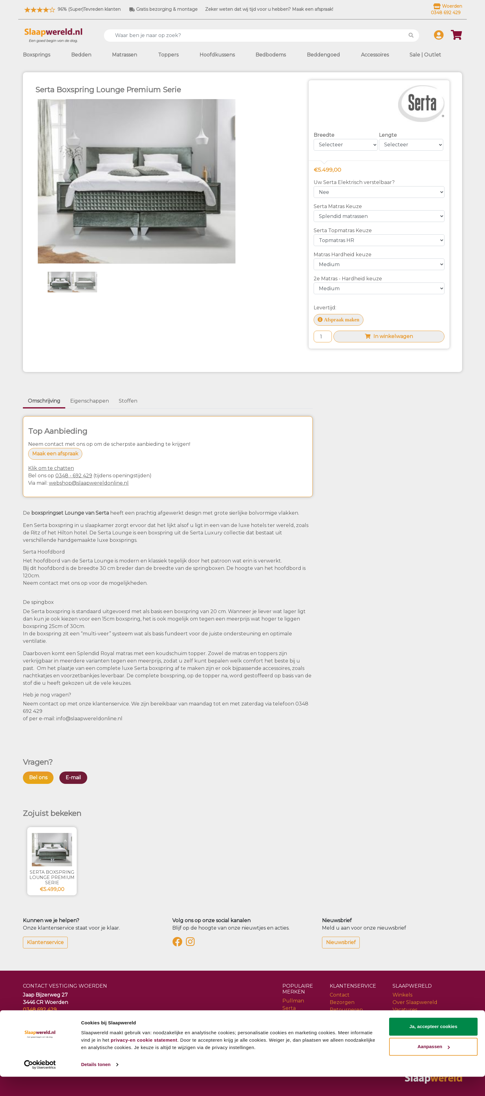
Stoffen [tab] (128, 401)
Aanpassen (434, 1066)
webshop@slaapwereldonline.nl (89, 483)
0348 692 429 (40, 1010)
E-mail (73, 777)
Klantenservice (45, 942)
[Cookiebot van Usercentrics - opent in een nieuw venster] (40, 1084)
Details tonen (95, 1083)
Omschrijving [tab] (44, 401)
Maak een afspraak (55, 454)
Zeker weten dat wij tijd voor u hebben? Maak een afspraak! (269, 9)
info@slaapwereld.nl (48, 1017)
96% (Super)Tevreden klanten (72, 9)
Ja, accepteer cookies (433, 1045)
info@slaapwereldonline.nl (89, 719)
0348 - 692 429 (73, 476)
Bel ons (38, 777)
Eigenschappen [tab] (89, 401)
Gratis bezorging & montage (163, 9)
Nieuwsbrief (341, 942)
